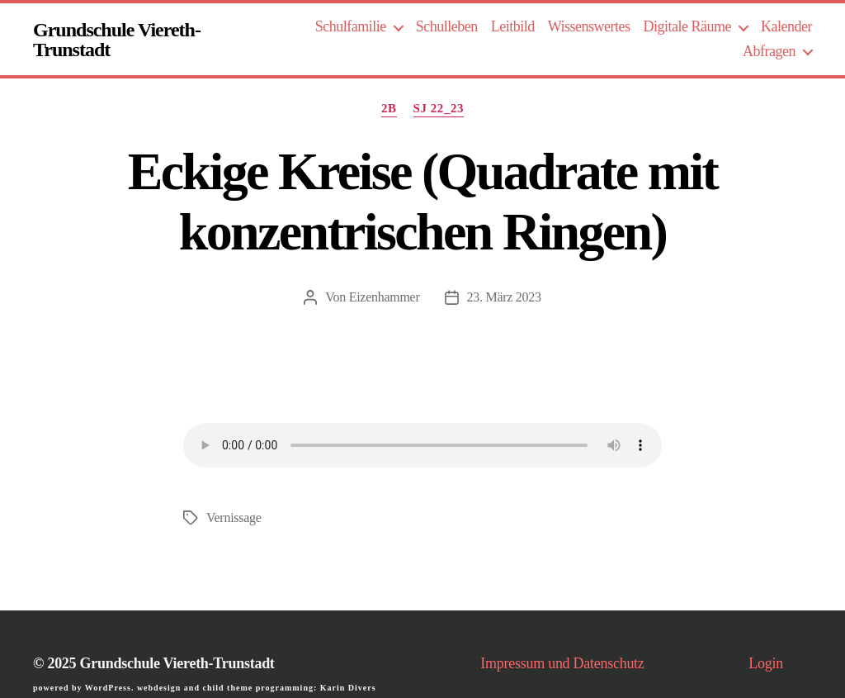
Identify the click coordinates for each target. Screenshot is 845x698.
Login (765, 663)
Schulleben (447, 26)
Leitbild (513, 26)
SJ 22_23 (439, 108)
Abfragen (769, 51)
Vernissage (234, 517)
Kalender (786, 26)
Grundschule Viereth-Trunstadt (117, 39)
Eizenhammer (384, 297)
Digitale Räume (688, 26)
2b (389, 108)
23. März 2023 (504, 297)
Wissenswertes (589, 26)
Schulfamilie (350, 26)
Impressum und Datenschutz (562, 663)
